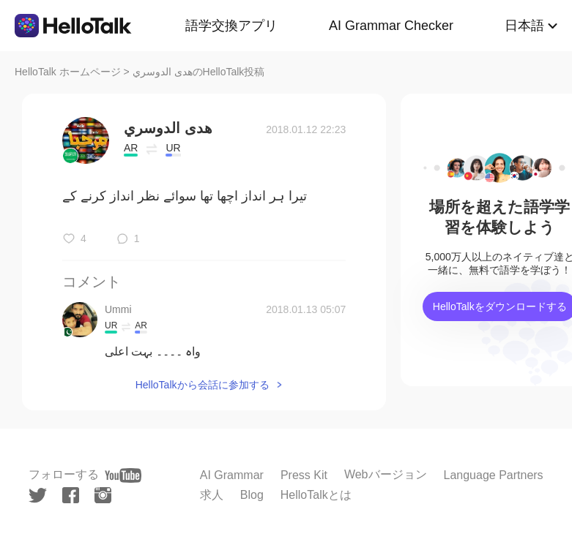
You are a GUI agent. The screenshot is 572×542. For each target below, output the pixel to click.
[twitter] (38, 495)
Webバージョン (385, 474)
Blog (252, 495)
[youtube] (123, 475)
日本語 (524, 25)
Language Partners (493, 475)
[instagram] (102, 495)
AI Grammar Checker (391, 25)
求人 (211, 495)
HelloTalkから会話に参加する (202, 385)
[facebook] (70, 495)
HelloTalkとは (316, 495)
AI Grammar (232, 475)
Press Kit (304, 475)
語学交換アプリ (231, 25)
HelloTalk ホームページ (68, 72)
